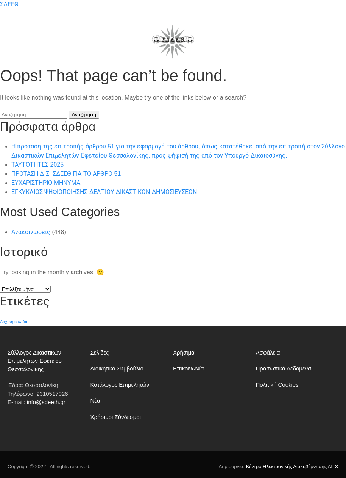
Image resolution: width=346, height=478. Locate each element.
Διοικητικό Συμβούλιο (116, 368)
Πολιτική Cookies (277, 384)
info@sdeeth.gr (46, 402)
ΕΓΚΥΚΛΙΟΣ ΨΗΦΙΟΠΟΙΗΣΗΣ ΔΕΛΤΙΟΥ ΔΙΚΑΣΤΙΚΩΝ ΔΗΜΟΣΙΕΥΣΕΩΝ (104, 192)
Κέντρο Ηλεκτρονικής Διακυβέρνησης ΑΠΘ (292, 466)
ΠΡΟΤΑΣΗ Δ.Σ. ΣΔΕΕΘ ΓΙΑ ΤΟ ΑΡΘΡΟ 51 (66, 173)
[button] (10, 41)
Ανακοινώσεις (30, 232)
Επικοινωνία (188, 368)
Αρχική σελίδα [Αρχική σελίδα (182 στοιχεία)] (13, 321)
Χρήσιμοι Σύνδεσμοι (115, 417)
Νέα (95, 400)
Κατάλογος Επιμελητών (120, 384)
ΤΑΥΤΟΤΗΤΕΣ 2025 (37, 164)
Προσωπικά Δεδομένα (283, 368)
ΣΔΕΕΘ (9, 4)
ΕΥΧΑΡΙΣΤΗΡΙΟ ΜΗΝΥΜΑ (45, 183)
